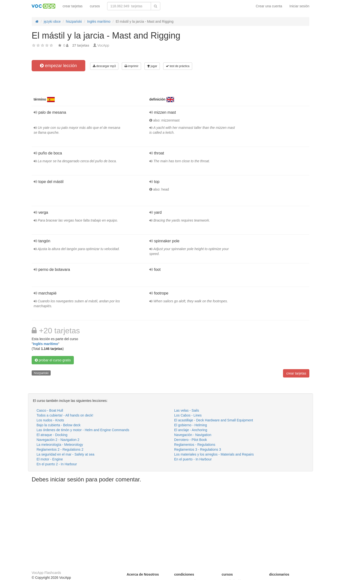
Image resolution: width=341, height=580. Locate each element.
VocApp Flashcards (46, 573)
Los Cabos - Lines (188, 415)
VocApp (103, 45)
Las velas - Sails (186, 410)
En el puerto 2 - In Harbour (57, 464)
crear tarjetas (73, 6)
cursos (95, 6)
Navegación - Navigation (192, 435)
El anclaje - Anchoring (190, 430)
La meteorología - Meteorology (60, 445)
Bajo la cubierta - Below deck (59, 425)
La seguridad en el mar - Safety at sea (65, 454)
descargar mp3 (104, 66)
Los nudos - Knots (50, 420)
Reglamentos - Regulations (194, 445)
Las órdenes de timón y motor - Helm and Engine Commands (83, 430)
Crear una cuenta (269, 6)
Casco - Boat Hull (50, 410)
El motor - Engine (50, 459)
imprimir (131, 66)
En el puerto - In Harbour (193, 459)
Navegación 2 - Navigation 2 (58, 440)
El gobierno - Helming (190, 425)
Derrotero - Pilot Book (190, 440)
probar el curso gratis (53, 360)
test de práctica (177, 66)
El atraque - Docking (52, 435)
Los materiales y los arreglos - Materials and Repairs (214, 454)
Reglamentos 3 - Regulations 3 (197, 449)
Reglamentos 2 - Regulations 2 (60, 449)
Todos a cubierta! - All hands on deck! (65, 415)
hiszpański (41, 373)
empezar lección (58, 65)
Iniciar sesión (299, 6)
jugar (152, 66)
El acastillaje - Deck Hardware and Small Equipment (213, 420)
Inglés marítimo (45, 344)
